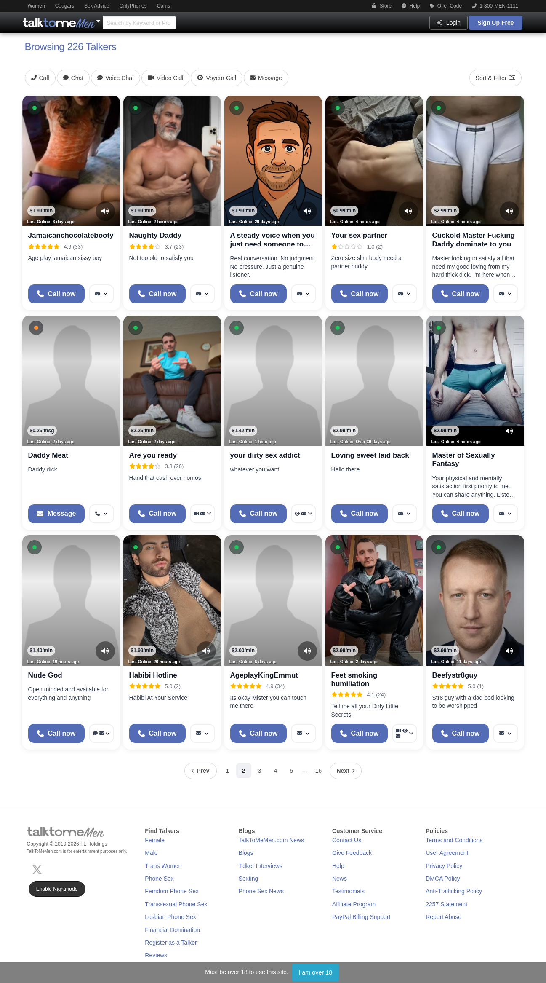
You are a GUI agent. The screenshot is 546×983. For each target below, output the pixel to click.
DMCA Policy (443, 878)
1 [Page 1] (227, 770)
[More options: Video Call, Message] (202, 513)
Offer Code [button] (446, 6)
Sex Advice (96, 6)
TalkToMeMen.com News (271, 840)
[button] (34, 108)
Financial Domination (172, 930)
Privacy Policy (444, 865)
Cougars (64, 6)
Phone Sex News (261, 891)
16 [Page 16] (318, 770)
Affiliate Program (354, 904)
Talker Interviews (260, 865)
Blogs (246, 852)
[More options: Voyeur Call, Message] (303, 513)
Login (449, 22)
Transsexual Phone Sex (176, 904)
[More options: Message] (101, 293)
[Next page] (346, 771)
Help (411, 6)
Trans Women (163, 865)
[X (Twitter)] (39, 869)
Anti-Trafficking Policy (454, 891)
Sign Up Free (495, 22)
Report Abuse (443, 916)
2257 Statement (446, 904)
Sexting (248, 878)
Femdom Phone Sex (172, 891)
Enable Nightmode (57, 889)
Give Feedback (352, 852)
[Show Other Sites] (99, 19)
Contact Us (346, 840)
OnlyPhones (132, 6)
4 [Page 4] (275, 770)
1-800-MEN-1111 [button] (495, 6)
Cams (163, 6)
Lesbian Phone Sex (170, 916)
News (339, 878)
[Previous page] (200, 771)
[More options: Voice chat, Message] (101, 733)
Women (36, 6)
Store (382, 6)
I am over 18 (315, 972)
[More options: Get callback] (101, 513)
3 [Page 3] (259, 770)
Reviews (156, 955)
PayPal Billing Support (361, 916)
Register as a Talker (171, 942)
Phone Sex (159, 878)
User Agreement (447, 852)
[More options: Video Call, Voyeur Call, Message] (404, 733)
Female (155, 840)
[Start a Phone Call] (56, 293)
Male (151, 852)
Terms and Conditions (454, 840)
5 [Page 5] (291, 770)
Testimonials (348, 891)
